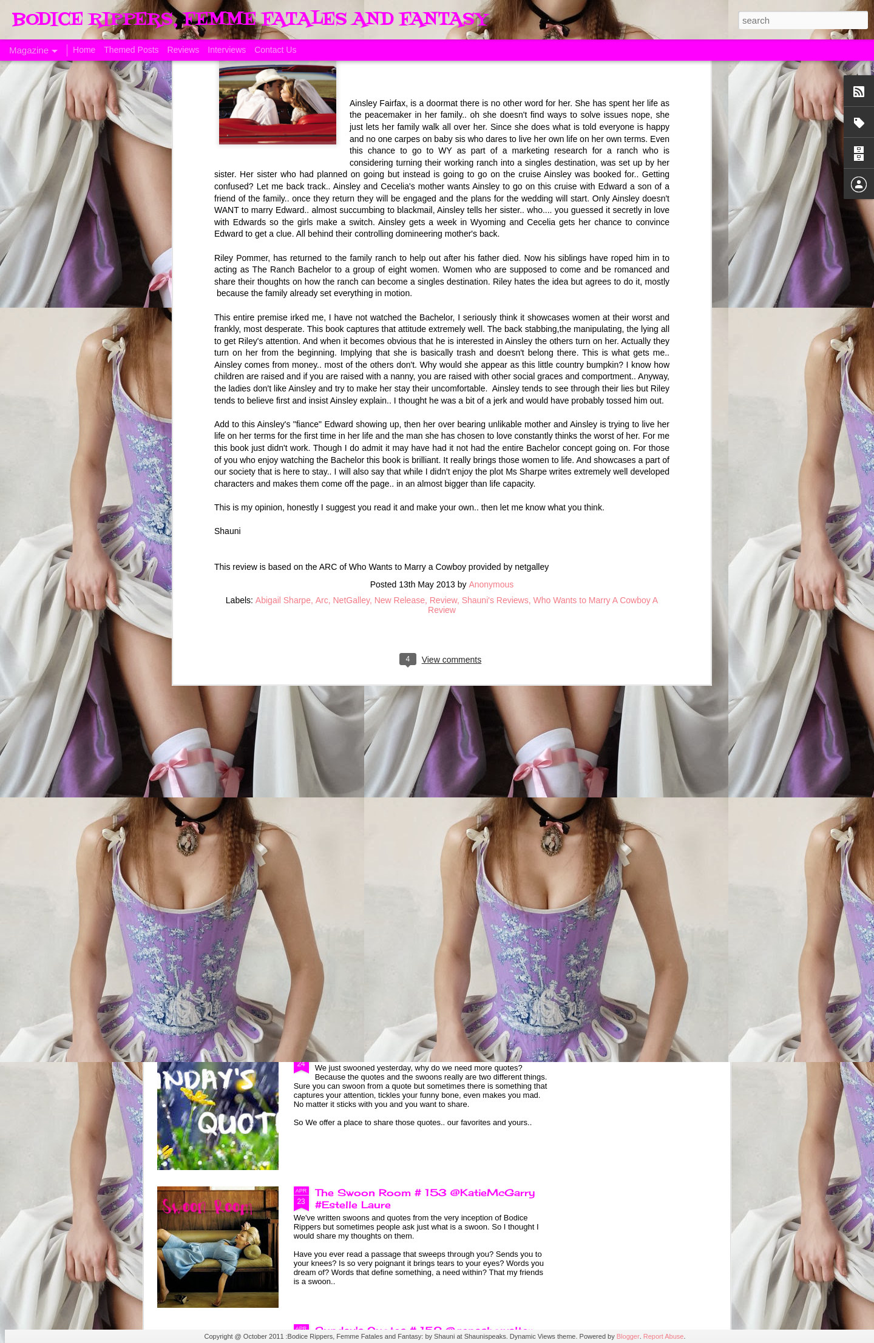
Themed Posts (131, 50)
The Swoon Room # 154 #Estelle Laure (420, 917)
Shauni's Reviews (495, 295)
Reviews (183, 50)
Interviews (227, 50)
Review (443, 295)
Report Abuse (663, 1336)
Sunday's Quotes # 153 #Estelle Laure (418, 1055)
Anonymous (491, 280)
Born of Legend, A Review (383, 641)
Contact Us (275, 50)
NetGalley (351, 295)
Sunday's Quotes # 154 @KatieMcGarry (422, 779)
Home (84, 50)
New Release (399, 295)
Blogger (628, 1336)
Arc (322, 295)
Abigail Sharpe (283, 295)
